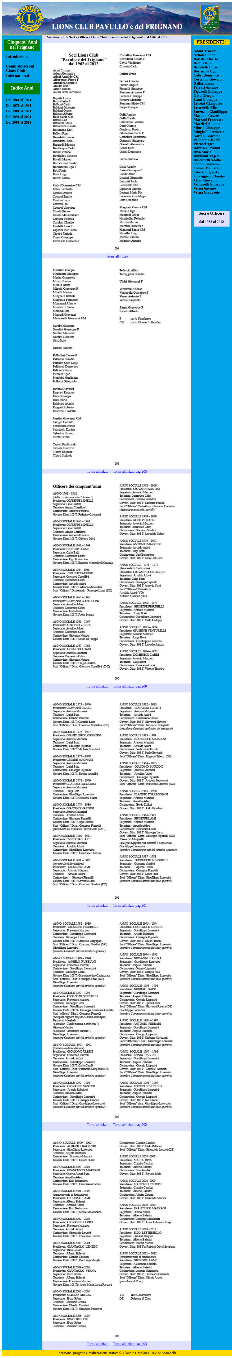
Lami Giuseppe (205, 99)
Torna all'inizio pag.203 (130, 1344)
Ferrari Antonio (206, 87)
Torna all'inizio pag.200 (130, 686)
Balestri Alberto (206, 59)
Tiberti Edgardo (206, 172)
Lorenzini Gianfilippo (210, 112)
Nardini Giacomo (207, 136)
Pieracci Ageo (204, 144)
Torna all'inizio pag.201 (130, 905)
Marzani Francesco (208, 120)
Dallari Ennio (204, 83)
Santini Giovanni (207, 164)
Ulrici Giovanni (205, 180)
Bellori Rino (203, 63)
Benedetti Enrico (206, 67)
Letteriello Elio (205, 107)
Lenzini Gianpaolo (208, 103)
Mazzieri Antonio (207, 124)
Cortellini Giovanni (208, 79)
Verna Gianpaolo (207, 192)
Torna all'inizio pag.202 (130, 1125)
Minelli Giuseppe (207, 128)
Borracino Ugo (205, 71)
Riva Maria (202, 152)
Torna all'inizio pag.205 (130, 471)
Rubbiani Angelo (206, 156)
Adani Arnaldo (205, 51)
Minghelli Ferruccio (209, 132)
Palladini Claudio (207, 140)
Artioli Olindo (204, 55)
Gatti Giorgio (204, 95)
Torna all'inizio (117, 256)
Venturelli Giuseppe (209, 184)
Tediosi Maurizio (206, 168)
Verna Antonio (205, 188)
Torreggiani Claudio (209, 176)
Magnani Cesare (206, 116)
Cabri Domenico (206, 75)
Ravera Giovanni (207, 148)
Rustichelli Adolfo (207, 160)
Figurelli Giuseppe (208, 91)
